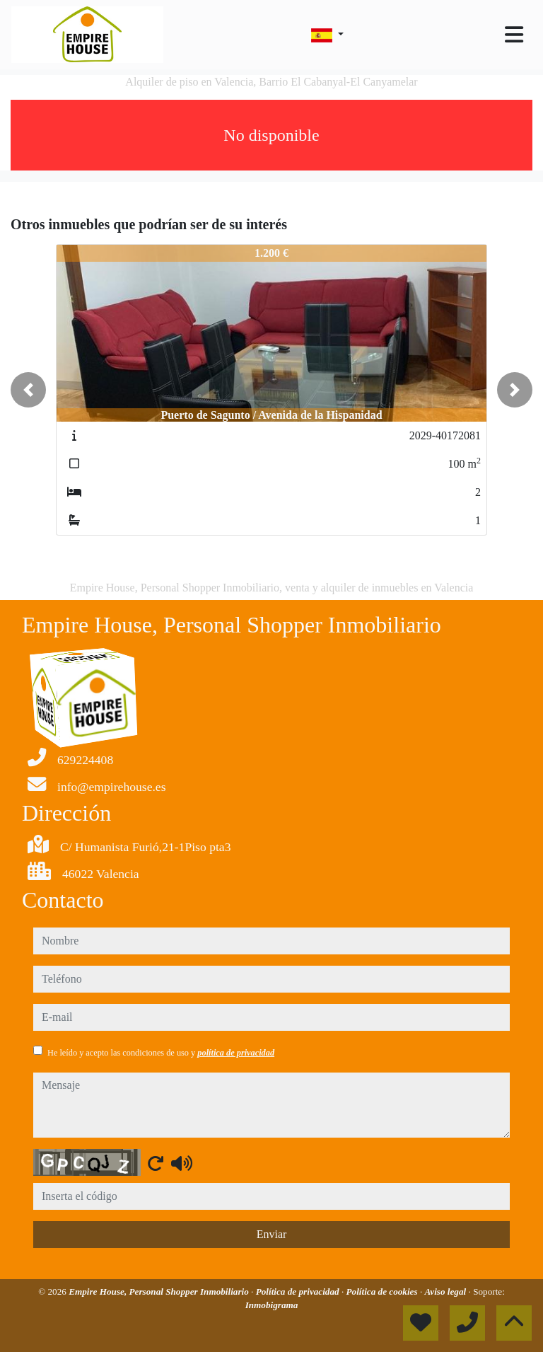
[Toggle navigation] (514, 34)
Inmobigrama (271, 1305)
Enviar (272, 1234)
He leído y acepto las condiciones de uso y (160, 1053)
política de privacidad (235, 1053)
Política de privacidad (298, 1291)
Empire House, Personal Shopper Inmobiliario (160, 1291)
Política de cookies (383, 1291)
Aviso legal (447, 1291)
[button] (28, 390)
